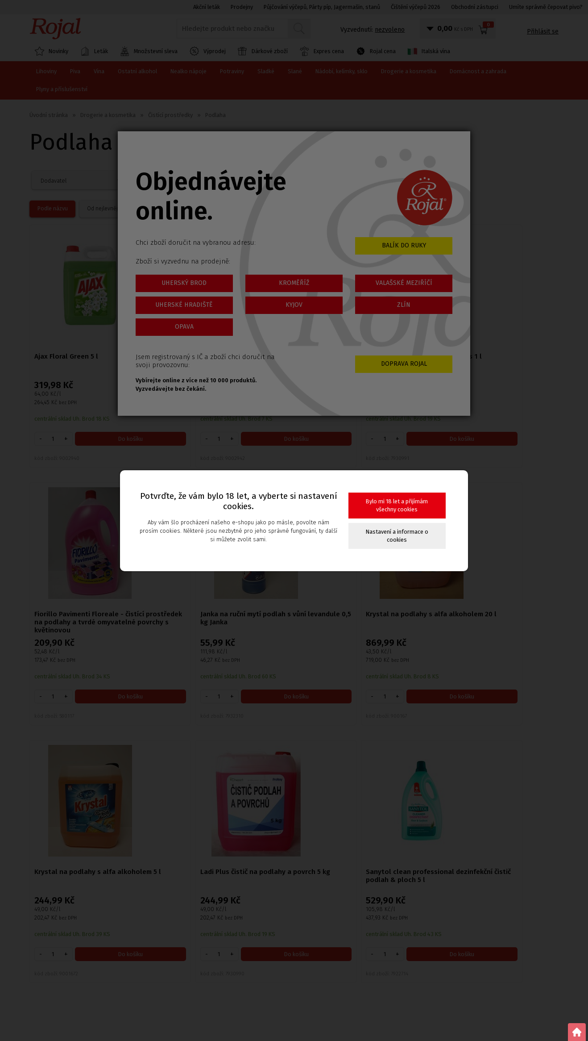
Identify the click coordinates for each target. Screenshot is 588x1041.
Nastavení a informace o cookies (397, 535)
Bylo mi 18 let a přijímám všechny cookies (397, 505)
